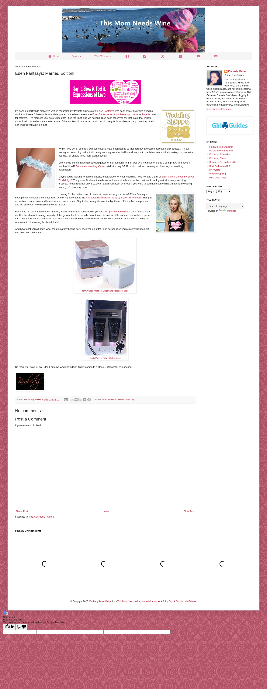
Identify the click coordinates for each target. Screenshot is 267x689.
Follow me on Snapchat (221, 147)
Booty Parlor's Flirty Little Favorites (105, 358)
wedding (130, 399)
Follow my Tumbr (218, 158)
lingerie (146, 114)
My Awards (214, 170)
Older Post (188, 511)
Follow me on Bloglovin (221, 150)
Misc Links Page (217, 177)
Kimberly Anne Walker (100, 601)
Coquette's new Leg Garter (90, 166)
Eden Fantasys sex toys (105, 114)
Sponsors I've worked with (222, 162)
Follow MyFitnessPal (219, 154)
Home (106, 511)
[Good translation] (9, 627)
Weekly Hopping (217, 173)
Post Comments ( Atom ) (41, 516)
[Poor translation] (21, 627)
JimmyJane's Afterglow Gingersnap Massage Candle (105, 291)
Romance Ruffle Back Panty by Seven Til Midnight (113, 197)
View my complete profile (219, 109)
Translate (227, 211)
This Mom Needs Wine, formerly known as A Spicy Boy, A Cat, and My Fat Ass (156, 601)
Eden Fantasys (105, 111)
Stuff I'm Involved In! (219, 166)
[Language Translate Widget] (225, 206)
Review (121, 399)
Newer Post (22, 511)
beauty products (129, 114)
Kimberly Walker (237, 71)
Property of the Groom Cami (121, 211)
